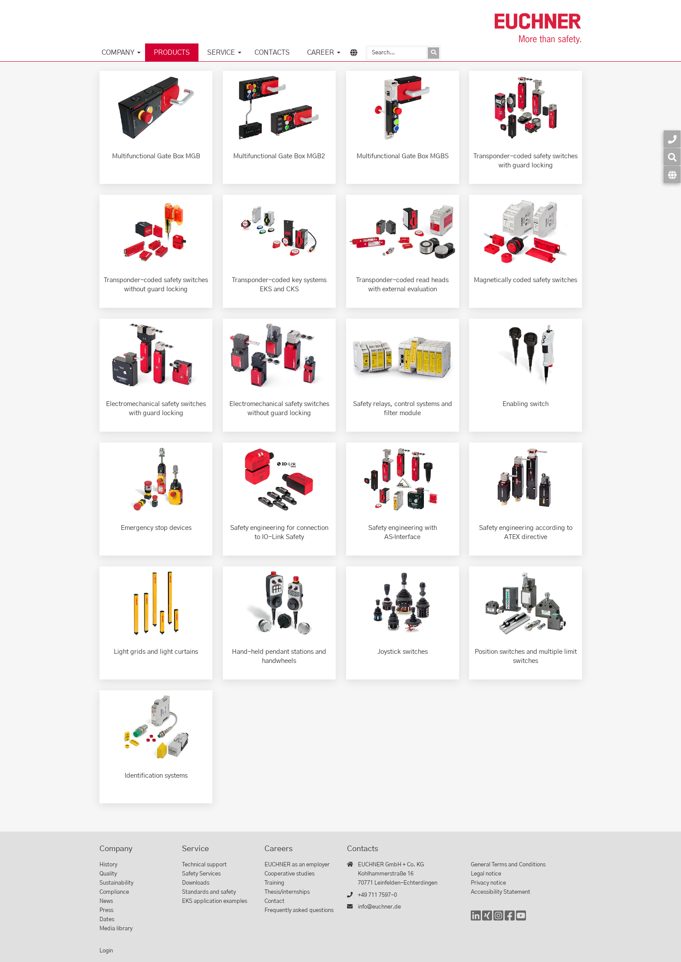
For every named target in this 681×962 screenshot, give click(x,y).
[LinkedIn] (476, 919)
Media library (115, 929)
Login (106, 951)
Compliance (114, 892)
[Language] (672, 174)
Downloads (195, 883)
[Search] (396, 53)
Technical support (204, 865)
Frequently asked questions (299, 910)
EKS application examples (214, 901)
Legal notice (486, 874)
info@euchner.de (379, 907)
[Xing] (487, 919)
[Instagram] (498, 919)
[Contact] (672, 138)
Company (118, 52)
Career (320, 52)
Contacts (272, 52)
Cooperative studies (289, 874)
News (106, 901)
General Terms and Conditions (508, 865)
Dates (106, 919)
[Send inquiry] (433, 53)
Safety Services (201, 874)
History (108, 865)
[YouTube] (521, 919)
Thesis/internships (287, 892)
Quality (108, 874)
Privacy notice (488, 883)
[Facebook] (510, 919)
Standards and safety (209, 892)
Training (274, 883)
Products (172, 52)
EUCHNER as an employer (297, 865)
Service (221, 52)
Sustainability (116, 883)
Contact (274, 901)
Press (106, 910)
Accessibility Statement (500, 892)
